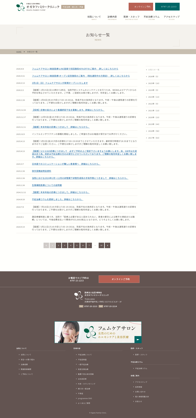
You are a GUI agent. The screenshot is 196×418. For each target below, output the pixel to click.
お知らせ (138, 401)
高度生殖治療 (83, 369)
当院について (26, 354)
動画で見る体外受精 (86, 374)
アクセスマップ (141, 382)
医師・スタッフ (141, 354)
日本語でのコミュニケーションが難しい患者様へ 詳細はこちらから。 (66, 163)
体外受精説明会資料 (41, 170)
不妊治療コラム (141, 368)
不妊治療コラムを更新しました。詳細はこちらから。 (57, 199)
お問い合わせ (140, 391)
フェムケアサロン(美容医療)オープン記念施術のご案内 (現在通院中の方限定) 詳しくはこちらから (81, 75)
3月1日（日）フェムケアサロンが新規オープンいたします (60, 82)
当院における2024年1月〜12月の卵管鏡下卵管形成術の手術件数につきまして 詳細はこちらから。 (80, 178)
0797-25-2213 (90, 306)
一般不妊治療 (83, 364)
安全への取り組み (28, 359)
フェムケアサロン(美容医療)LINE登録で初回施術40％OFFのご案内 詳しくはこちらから (75, 68)
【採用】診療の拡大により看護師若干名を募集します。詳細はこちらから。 (68, 109)
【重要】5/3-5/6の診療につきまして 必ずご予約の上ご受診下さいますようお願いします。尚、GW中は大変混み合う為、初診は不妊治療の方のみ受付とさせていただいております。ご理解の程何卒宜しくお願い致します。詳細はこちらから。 (84, 154)
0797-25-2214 (110, 306)
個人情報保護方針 (142, 396)
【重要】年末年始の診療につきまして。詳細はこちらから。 (61, 192)
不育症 (80, 393)
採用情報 (138, 387)
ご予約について (27, 374)
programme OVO (85, 398)
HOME (18, 51)
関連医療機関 (26, 369)
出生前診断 (82, 379)
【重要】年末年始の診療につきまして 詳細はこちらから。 (61, 126)
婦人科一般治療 (84, 388)
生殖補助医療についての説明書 (47, 185)
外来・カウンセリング (86, 384)
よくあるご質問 (84, 403)
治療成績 (24, 364)
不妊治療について (85, 354)
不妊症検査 (82, 359)
